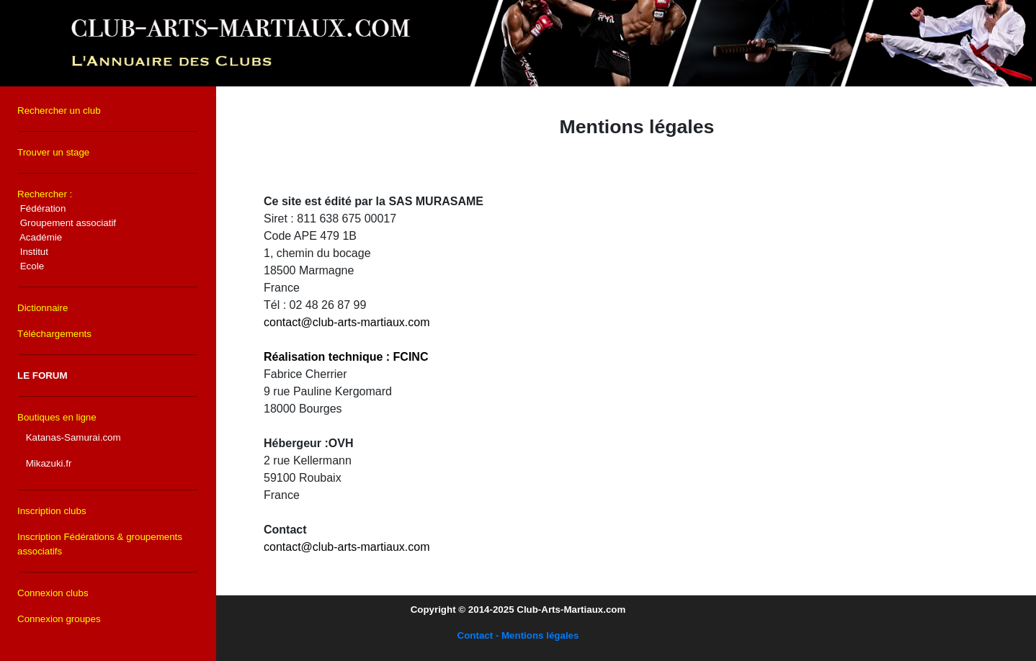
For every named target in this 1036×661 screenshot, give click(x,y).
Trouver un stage (53, 152)
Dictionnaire (42, 307)
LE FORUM (42, 375)
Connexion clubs (53, 593)
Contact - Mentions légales (518, 635)
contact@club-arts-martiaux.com (347, 322)
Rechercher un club (59, 110)
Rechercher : (66, 230)
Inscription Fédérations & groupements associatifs (99, 544)
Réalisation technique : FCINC (346, 357)
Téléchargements (54, 333)
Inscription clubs (51, 510)
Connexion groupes (59, 618)
